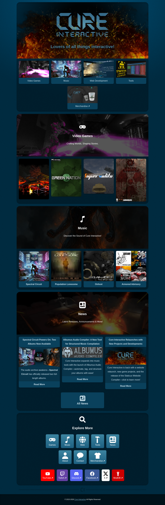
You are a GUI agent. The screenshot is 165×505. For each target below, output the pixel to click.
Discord (76, 475)
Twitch (62, 475)
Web (82, 441)
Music (67, 441)
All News (82, 400)
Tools (97, 441)
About (65, 457)
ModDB (118, 475)
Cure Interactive (80, 499)
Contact (80, 457)
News (113, 441)
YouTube (47, 475)
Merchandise (97, 457)
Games (52, 441)
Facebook (92, 475)
